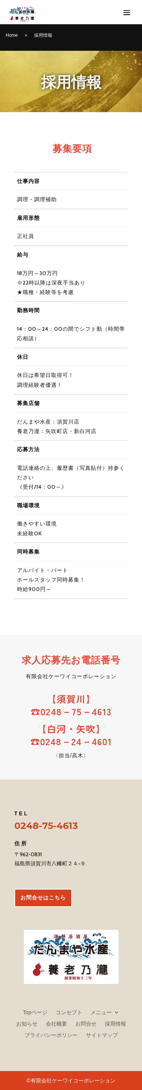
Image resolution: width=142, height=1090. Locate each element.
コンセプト (69, 1012)
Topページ (35, 1012)
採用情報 (115, 1023)
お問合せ (86, 1023)
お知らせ (26, 1023)
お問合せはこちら (43, 898)
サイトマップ (102, 1035)
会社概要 (56, 1023)
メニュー (101, 1012)
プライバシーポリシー (51, 1035)
